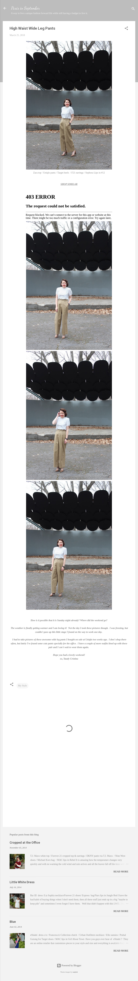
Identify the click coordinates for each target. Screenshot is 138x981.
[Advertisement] (69, 795)
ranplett (75, 972)
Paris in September (25, 8)
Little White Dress (22, 882)
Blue (13, 921)
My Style (22, 685)
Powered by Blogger (69, 965)
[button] (126, 29)
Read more (120, 871)
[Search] (133, 9)
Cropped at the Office (25, 842)
